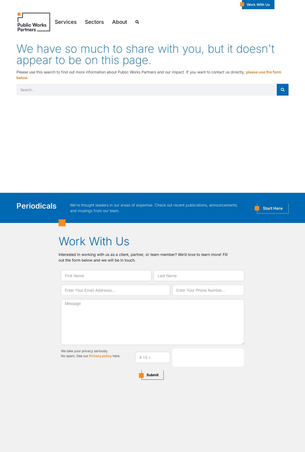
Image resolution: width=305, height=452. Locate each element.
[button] (66, 22)
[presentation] (208, 357)
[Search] (283, 90)
